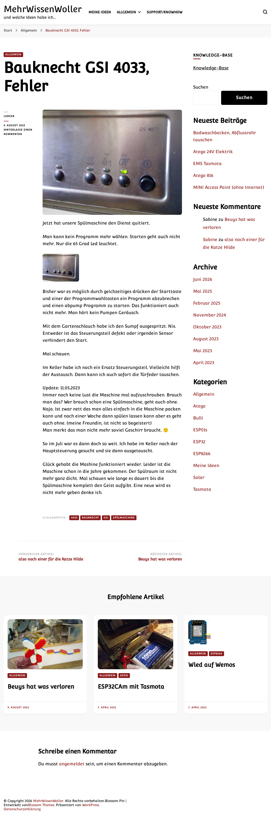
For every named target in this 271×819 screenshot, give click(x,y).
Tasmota (202, 489)
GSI (106, 517)
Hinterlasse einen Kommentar (19, 132)
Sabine (210, 239)
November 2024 (209, 315)
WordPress (90, 805)
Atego (199, 406)
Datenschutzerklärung (22, 809)
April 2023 (203, 362)
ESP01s (200, 429)
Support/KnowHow (164, 12)
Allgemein (126, 12)
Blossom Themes (41, 805)
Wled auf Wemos (211, 664)
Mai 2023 (202, 350)
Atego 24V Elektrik (213, 151)
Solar (198, 477)
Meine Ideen (100, 12)
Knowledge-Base (211, 67)
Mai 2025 (202, 291)
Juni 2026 (202, 279)
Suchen (200, 87)
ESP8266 (201, 453)
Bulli (198, 417)
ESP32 (199, 441)
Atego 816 (203, 175)
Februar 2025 (206, 303)
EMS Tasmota (207, 163)
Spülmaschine (124, 517)
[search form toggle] (265, 12)
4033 (74, 517)
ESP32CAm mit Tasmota (131, 686)
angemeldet (71, 763)
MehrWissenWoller (42, 9)
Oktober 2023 (207, 326)
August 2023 (205, 338)
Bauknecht (90, 517)
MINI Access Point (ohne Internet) (228, 187)
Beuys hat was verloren (41, 686)
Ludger (9, 116)
